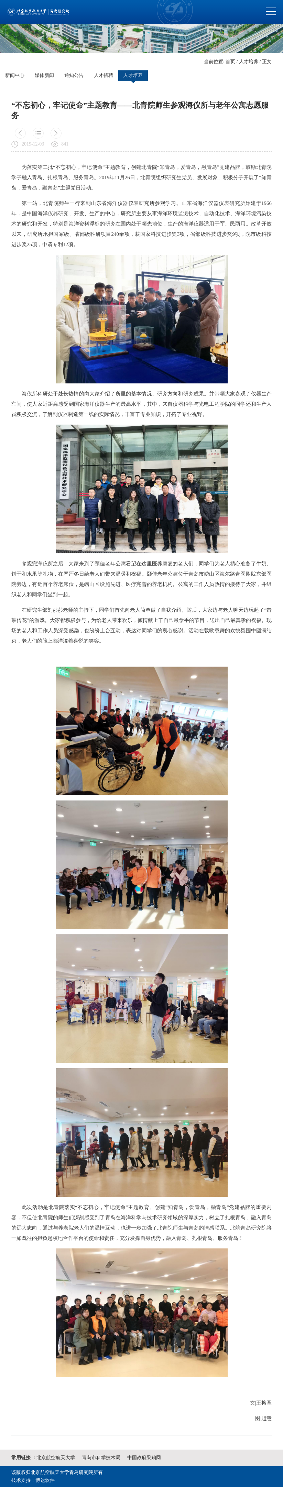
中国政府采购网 (144, 1457)
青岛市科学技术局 (101, 1457)
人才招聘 (103, 75)
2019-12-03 (33, 144)
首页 (230, 61)
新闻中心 (14, 75)
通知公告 (74, 75)
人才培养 (248, 61)
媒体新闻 (44, 75)
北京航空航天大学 (55, 1457)
